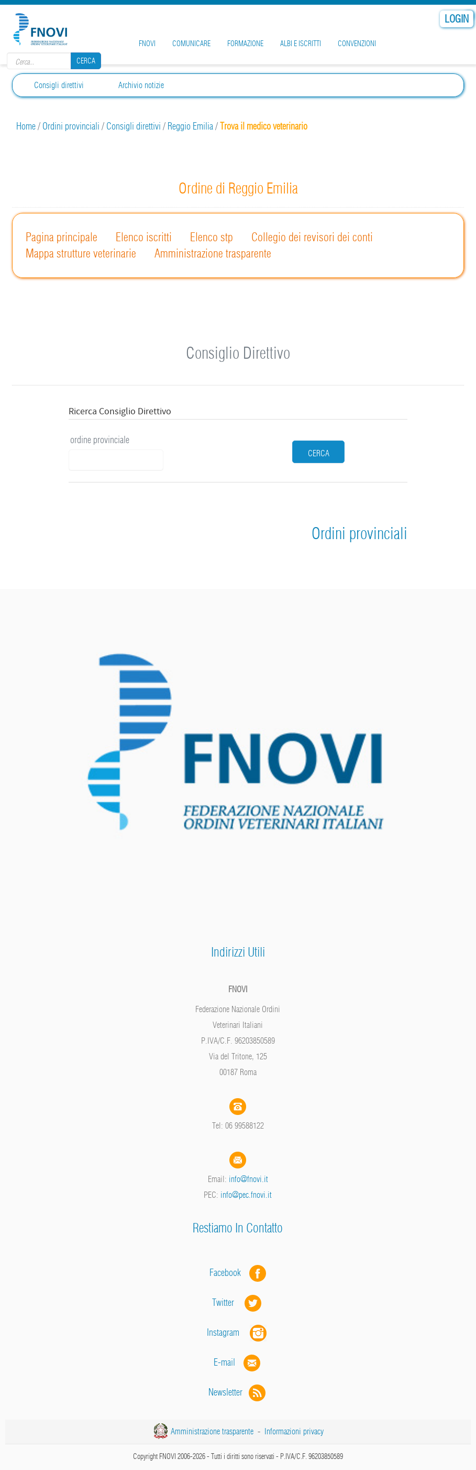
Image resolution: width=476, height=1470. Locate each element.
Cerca (85, 61)
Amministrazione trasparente (212, 253)
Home (26, 126)
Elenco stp (211, 237)
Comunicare (191, 43)
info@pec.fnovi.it (246, 1194)
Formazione (245, 43)
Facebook (228, 1273)
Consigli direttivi (133, 126)
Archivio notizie (141, 85)
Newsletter (238, 1392)
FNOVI (147, 43)
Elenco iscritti (144, 237)
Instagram (238, 1332)
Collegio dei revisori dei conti (312, 237)
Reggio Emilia (190, 126)
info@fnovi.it (248, 1179)
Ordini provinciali (70, 126)
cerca (318, 453)
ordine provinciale (99, 440)
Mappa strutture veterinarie (81, 253)
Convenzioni (357, 43)
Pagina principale (61, 237)
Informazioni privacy (294, 1431)
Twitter (237, 1302)
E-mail (224, 1362)
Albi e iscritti (300, 43)
